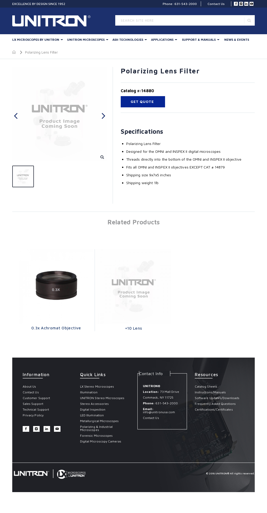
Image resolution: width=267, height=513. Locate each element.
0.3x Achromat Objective (56, 328)
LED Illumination (92, 415)
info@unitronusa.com (159, 412)
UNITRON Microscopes (86, 40)
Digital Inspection (92, 409)
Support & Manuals (199, 40)
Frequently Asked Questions (215, 404)
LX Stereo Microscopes (97, 386)
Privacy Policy (33, 415)
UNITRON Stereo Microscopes (102, 398)
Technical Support (36, 409)
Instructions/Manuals (210, 392)
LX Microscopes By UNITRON (35, 40)
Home (14, 52)
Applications (162, 40)
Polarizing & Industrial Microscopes (96, 428)
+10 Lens (133, 328)
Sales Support (33, 404)
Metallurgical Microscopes (99, 421)
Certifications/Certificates (214, 409)
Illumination (89, 392)
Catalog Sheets (206, 386)
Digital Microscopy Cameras (101, 441)
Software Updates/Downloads (217, 398)
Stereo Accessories (94, 404)
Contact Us (216, 4)
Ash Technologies (127, 40)
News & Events (236, 40)
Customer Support (36, 398)
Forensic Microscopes (96, 436)
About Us (29, 386)
